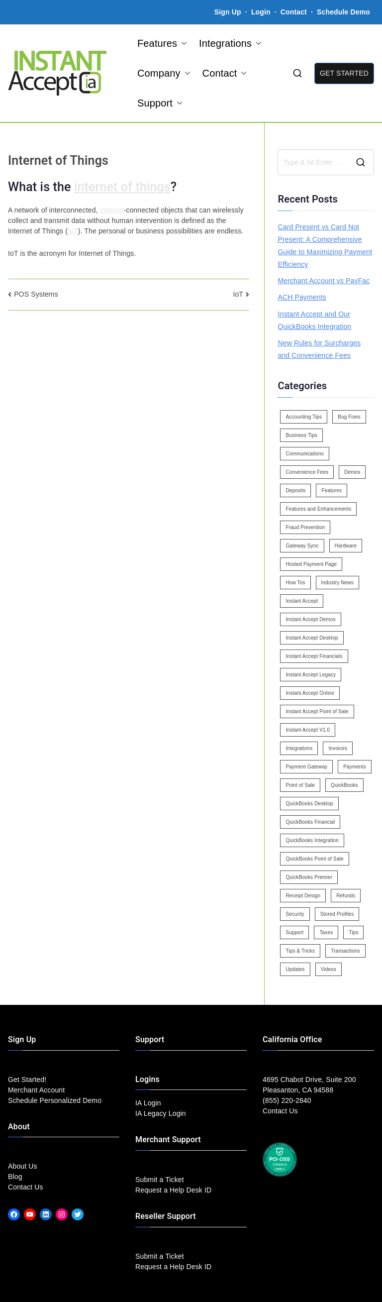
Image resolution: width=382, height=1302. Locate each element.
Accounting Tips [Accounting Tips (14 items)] (304, 417)
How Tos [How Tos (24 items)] (295, 582)
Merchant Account (36, 1090)
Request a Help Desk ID (173, 1190)
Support (160, 103)
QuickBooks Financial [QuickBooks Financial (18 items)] (310, 822)
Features (162, 43)
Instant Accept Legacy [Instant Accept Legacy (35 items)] (311, 674)
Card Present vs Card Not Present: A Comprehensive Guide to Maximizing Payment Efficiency (325, 246)
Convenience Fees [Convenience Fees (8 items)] (307, 472)
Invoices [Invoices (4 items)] (337, 748)
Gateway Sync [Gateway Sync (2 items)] (302, 545)
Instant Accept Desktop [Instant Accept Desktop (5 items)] (312, 638)
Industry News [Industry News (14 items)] (337, 582)
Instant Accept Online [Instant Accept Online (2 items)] (310, 693)
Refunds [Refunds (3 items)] (345, 895)
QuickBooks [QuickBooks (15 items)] (344, 785)
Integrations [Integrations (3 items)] (299, 748)
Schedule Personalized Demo (54, 1100)
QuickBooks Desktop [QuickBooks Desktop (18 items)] (309, 803)
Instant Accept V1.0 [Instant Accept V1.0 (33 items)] (308, 730)
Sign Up (227, 12)
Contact (295, 12)
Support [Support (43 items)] (294, 932)
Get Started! (27, 1080)
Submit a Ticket (159, 1180)
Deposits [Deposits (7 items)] (295, 490)
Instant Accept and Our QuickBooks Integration (314, 320)
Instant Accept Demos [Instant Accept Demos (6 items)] (310, 619)
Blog (15, 1177)
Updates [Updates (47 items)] (295, 969)
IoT (238, 294)
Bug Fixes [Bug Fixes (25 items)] (349, 417)
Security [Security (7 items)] (295, 914)
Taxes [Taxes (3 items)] (326, 932)
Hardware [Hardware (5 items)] (346, 545)
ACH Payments (302, 297)
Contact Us (25, 1187)
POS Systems (36, 294)
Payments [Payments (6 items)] (354, 766)
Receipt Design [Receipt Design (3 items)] (303, 895)
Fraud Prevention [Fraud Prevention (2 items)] (305, 527)
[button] (182, 43)
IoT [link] (73, 231)
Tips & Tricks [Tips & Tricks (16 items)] (300, 951)
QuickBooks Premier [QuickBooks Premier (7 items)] (309, 877)
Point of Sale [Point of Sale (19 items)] (300, 785)
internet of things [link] (122, 187)
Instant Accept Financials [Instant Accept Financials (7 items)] (314, 656)
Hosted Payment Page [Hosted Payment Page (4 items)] (311, 564)
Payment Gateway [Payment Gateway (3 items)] (306, 766)
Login (261, 12)
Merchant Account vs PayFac (324, 281)
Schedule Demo (343, 12)
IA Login (148, 1103)
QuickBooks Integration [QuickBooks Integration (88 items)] (312, 840)
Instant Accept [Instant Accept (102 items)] (302, 601)
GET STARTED (344, 73)
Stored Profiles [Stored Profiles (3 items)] (337, 914)
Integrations (230, 43)
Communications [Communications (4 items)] (304, 453)
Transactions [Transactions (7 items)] (345, 951)
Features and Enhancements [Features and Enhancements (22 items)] (318, 509)
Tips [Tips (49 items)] (353, 932)
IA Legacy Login (160, 1113)
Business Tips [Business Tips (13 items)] (301, 435)
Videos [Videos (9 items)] (328, 969)
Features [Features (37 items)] (331, 490)
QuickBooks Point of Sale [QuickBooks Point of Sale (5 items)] (314, 859)
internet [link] (112, 210)
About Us (22, 1166)
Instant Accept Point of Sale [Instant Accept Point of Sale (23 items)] (317, 711)
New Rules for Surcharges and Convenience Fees (319, 349)
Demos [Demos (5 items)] (352, 472)
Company (164, 73)
